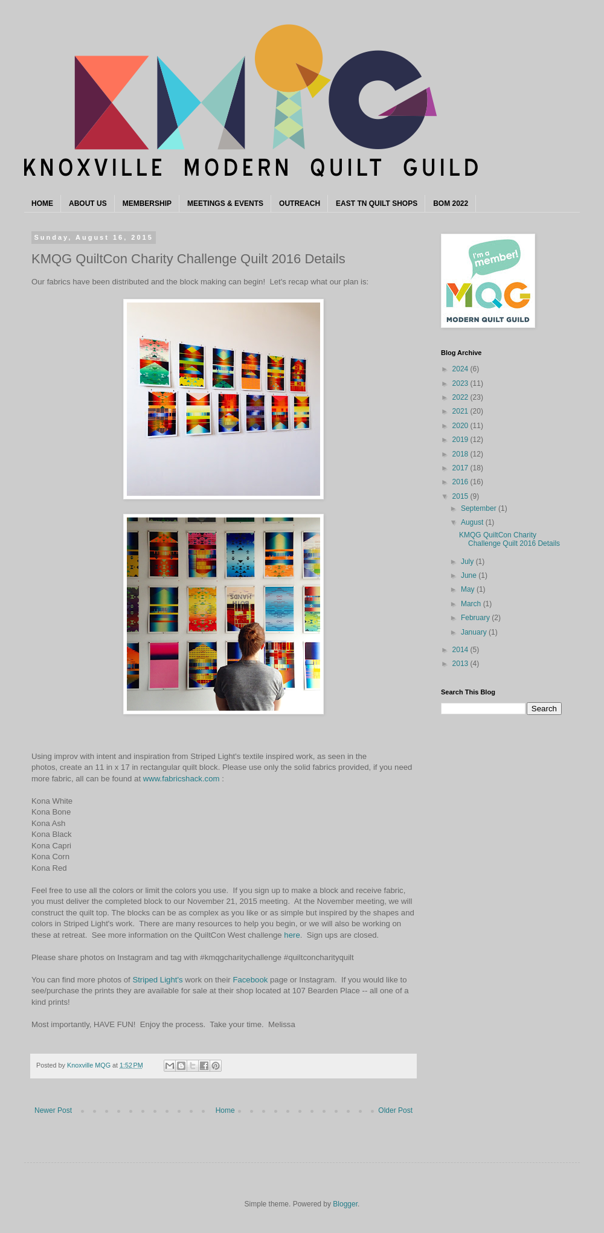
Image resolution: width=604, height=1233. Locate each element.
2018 (461, 454)
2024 (461, 369)
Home (225, 1110)
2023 (461, 383)
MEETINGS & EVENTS (225, 203)
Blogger (345, 1204)
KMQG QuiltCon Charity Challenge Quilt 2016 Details (509, 539)
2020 (461, 425)
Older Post (395, 1110)
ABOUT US (88, 203)
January (475, 632)
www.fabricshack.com (181, 778)
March (472, 604)
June (469, 575)
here (292, 935)
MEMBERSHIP (147, 203)
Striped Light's (157, 979)
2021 (461, 411)
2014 (461, 649)
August (473, 522)
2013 (461, 663)
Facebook (250, 979)
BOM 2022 (450, 203)
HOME (42, 203)
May (469, 589)
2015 (461, 496)
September (479, 508)
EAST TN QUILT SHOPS (376, 203)
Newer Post (53, 1110)
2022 (461, 397)
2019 (461, 439)
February (476, 617)
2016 (461, 482)
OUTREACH (299, 203)
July (468, 561)
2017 (461, 468)
